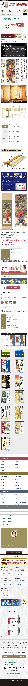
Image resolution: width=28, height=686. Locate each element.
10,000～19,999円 (7, 512)
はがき (14, 656)
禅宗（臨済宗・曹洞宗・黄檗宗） (20, 503)
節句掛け (17, 467)
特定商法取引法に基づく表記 (11, 682)
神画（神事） (18, 476)
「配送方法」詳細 (21, 574)
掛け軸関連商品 (19, 366)
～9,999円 (5, 510)
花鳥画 (16, 482)
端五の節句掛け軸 (6, 366)
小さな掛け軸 (19, 428)
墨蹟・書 (17, 485)
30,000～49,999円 (7, 518)
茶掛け (2, 470)
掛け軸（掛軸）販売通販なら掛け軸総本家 (8, 30)
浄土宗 (16, 494)
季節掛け (17, 464)
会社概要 (7, 680)
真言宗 (2, 498)
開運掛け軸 (5, 382)
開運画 (2, 479)
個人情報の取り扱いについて (16, 680)
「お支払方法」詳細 (7, 584)
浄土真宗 (3, 494)
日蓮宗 (16, 498)
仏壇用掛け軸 (5, 428)
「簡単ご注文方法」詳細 (7, 573)
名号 (5, 413)
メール (22, 656)
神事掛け (17, 461)
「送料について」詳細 (20, 584)
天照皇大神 (19, 382)
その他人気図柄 (18, 488)
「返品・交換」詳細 (7, 595)
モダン (2, 488)
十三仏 (19, 413)
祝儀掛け (3, 467)
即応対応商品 (19, 354)
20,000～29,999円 (7, 515)
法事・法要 (19, 397)
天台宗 (2, 502)
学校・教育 (5, 444)
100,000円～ (5, 524)
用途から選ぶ (6, 458)
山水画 (5, 397)
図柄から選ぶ (6, 473)
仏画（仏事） (4, 476)
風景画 (2, 482)
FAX (6, 656)
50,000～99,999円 (7, 521)
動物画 (2, 485)
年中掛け (3, 464)
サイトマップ (20, 682)
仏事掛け (3, 461)
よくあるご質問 (5, 354)
